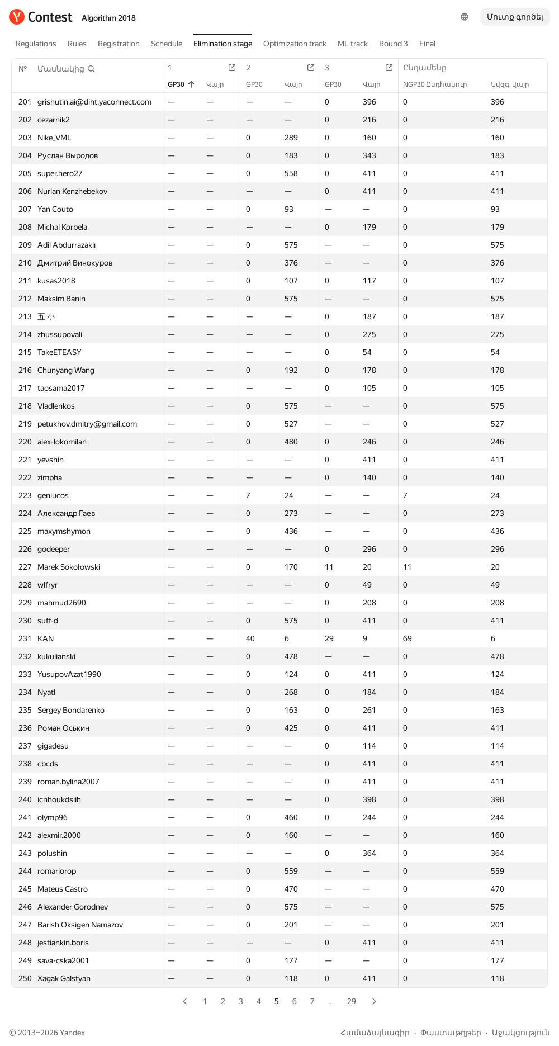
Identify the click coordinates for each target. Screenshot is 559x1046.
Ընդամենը (430, 67)
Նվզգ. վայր (516, 84)
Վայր (220, 84)
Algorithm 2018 (109, 17)
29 (351, 1001)
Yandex (72, 1032)
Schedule (166, 43)
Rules (77, 43)
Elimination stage (222, 43)
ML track (353, 43)
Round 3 (393, 43)
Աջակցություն (521, 1032)
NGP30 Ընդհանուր (441, 84)
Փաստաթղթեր (450, 1032)
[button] (66, 68)
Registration (119, 43)
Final (427, 43)
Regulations (36, 43)
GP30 (182, 84)
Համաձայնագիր (375, 1032)
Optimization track (294, 43)
